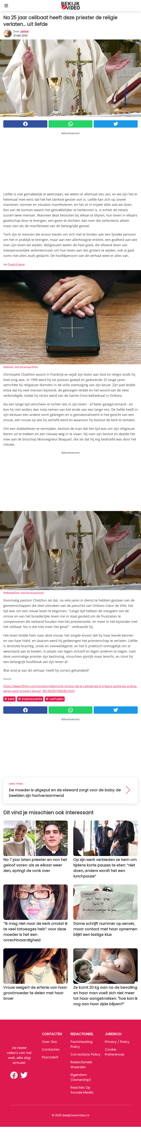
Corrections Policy (85, 1054)
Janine (24, 31)
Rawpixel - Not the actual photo (20, 366)
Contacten (50, 1049)
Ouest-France (16, 264)
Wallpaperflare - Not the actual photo (23, 592)
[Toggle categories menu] (6, 5)
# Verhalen (55, 699)
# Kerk (9, 699)
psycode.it (50, 1057)
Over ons (49, 1041)
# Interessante (30, 699)
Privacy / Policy (117, 1041)
